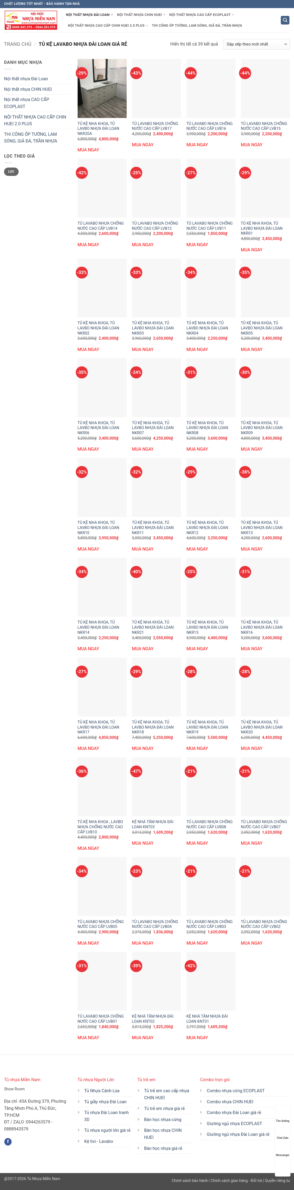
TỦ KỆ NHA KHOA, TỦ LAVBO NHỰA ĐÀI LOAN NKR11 (153, 527)
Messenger (282, 1150)
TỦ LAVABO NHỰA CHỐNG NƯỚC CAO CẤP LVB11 (209, 226)
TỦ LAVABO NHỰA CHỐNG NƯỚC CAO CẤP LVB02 (264, 924)
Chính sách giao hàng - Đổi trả (236, 1180)
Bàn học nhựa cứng (162, 1119)
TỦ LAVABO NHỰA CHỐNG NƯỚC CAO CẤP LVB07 (264, 824)
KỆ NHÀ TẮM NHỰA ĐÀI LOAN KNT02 (153, 1019)
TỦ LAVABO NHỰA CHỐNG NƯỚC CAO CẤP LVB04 (155, 924)
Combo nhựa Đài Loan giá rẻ (234, 1112)
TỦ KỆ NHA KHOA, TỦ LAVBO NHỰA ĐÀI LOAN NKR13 (262, 527)
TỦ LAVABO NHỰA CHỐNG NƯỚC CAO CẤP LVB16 (209, 126)
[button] (285, 20)
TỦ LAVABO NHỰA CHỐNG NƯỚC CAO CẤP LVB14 (101, 226)
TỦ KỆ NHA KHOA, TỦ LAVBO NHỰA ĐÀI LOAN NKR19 (207, 727)
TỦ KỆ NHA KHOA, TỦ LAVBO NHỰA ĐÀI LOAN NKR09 (262, 428)
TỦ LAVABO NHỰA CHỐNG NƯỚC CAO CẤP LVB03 (209, 924)
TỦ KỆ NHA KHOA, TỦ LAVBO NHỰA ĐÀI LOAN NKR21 (153, 627)
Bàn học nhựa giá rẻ (163, 1148)
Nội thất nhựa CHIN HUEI (141, 14)
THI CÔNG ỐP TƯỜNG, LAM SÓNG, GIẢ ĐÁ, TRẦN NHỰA (197, 25)
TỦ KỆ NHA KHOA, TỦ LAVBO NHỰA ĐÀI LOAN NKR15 (207, 627)
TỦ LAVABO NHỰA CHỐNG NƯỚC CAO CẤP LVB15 (264, 126)
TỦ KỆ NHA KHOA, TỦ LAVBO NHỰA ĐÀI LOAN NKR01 (262, 228)
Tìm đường (282, 1115)
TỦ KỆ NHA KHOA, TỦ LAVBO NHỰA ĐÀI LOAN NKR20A (98, 128)
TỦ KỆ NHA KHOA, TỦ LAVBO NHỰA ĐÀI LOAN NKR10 (98, 527)
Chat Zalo (282, 1132)
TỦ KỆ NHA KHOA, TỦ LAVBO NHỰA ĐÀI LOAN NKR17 (98, 727)
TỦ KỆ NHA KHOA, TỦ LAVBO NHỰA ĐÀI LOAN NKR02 (98, 328)
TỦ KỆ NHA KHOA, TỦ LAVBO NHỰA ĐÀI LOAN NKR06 (98, 428)
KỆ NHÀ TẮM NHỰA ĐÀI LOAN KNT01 (207, 1019)
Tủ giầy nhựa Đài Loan (105, 1101)
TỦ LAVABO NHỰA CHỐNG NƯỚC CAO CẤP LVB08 (209, 824)
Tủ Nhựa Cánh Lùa (102, 1090)
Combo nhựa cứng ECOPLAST (236, 1090)
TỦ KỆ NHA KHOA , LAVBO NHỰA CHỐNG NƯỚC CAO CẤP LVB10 (100, 827)
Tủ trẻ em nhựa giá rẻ (164, 1108)
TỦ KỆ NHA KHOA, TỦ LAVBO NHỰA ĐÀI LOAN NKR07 (153, 428)
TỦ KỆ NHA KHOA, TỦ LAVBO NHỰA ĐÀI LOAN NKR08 (207, 428)
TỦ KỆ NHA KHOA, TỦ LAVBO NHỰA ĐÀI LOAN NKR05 (262, 328)
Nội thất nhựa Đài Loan (89, 14)
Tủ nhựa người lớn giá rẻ (107, 1130)
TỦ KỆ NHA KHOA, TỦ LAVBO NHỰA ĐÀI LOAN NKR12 (207, 527)
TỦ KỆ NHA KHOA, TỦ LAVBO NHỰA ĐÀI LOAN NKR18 (153, 727)
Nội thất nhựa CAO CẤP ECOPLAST (201, 14)
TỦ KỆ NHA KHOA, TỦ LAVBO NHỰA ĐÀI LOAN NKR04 (207, 328)
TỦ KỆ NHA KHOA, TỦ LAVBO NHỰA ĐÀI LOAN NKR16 (262, 627)
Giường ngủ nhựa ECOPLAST (234, 1123)
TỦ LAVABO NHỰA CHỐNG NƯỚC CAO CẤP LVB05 (101, 924)
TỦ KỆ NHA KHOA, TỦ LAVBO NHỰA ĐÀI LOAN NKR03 (153, 328)
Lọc (11, 171)
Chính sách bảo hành (190, 1180)
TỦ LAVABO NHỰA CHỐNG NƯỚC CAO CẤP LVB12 (155, 226)
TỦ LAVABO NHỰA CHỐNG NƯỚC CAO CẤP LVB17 (155, 126)
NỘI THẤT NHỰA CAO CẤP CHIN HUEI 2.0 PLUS (108, 25)
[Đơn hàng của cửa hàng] (256, 44)
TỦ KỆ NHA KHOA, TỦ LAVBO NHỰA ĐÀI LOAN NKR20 (262, 727)
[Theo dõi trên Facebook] (8, 1142)
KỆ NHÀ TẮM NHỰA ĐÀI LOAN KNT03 (153, 824)
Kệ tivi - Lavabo (98, 1141)
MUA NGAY (88, 149)
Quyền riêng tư (277, 1180)
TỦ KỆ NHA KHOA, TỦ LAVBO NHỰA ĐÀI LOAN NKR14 (98, 627)
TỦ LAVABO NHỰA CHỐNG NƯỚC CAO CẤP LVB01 (101, 1019)
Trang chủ (18, 44)
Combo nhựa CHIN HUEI (230, 1101)
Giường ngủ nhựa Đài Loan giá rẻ (238, 1134)
